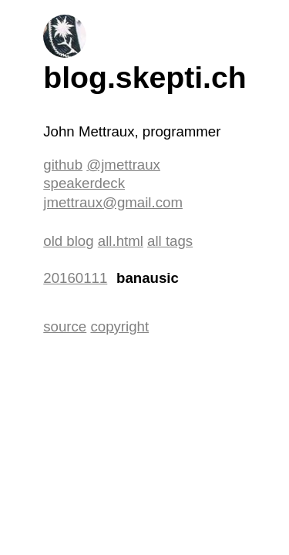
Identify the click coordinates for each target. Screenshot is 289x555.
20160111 (75, 278)
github (62, 164)
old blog (68, 241)
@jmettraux (123, 164)
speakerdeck (84, 183)
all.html (120, 241)
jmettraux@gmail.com (113, 202)
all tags (170, 241)
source (64, 326)
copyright (119, 326)
